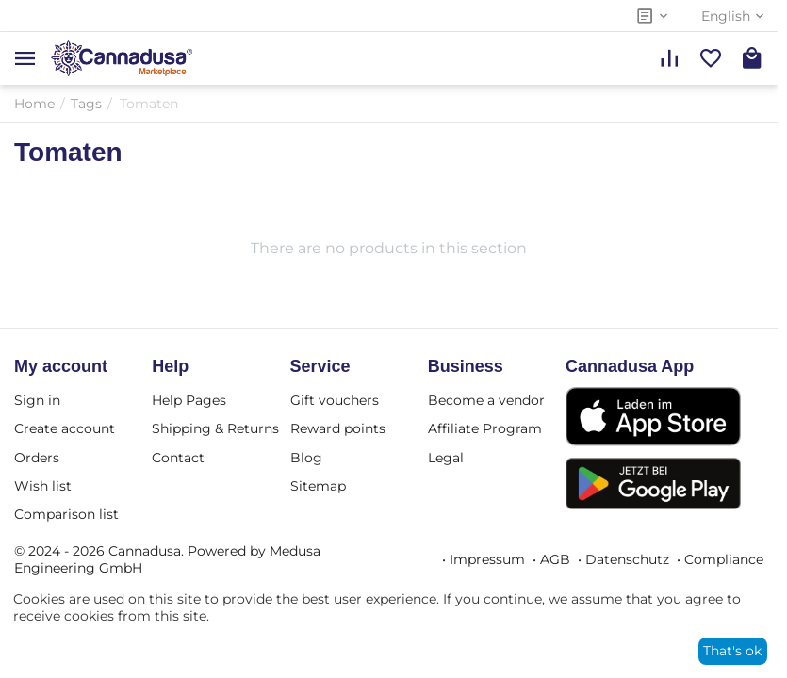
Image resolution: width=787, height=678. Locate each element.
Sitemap (318, 485)
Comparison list (66, 514)
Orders (36, 457)
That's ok (732, 650)
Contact (178, 457)
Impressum (487, 559)
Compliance (723, 559)
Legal (446, 457)
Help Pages (189, 400)
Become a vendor (486, 400)
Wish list (43, 485)
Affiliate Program (485, 428)
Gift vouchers (334, 400)
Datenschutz (627, 559)
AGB (555, 559)
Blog (306, 457)
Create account (64, 428)
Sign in (37, 400)
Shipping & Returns (215, 428)
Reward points (337, 428)
